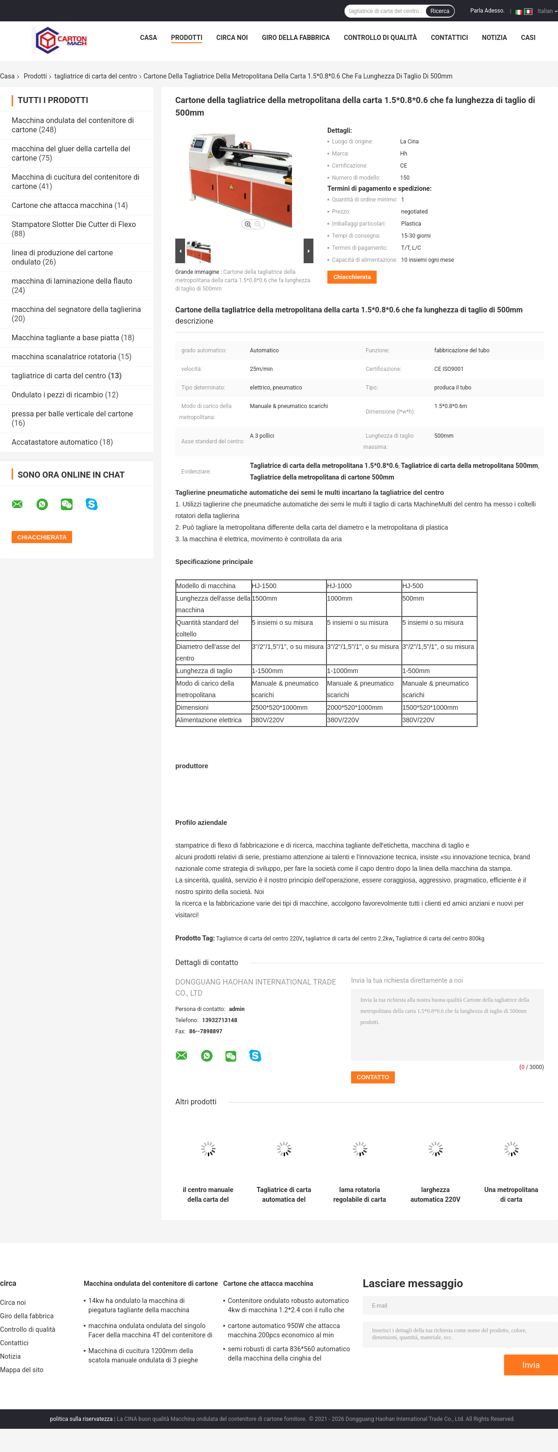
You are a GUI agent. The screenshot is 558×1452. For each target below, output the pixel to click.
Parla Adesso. (488, 10)
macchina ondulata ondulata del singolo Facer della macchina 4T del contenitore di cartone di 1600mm (150, 1332)
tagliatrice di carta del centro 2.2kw (349, 938)
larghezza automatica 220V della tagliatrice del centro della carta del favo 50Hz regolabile (435, 1195)
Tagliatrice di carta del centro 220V (259, 938)
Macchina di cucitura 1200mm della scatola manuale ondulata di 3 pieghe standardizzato (143, 1357)
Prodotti (187, 37)
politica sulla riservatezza (81, 1419)
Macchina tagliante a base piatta (65, 337)
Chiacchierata (352, 276)
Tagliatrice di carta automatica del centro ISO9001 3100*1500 (284, 1195)
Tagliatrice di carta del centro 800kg (440, 938)
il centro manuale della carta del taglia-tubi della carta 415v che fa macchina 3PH (208, 1195)
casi (528, 37)
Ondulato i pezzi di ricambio (57, 394)
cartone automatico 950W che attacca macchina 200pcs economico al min (284, 1330)
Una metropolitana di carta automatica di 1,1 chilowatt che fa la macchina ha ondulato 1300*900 (511, 1195)
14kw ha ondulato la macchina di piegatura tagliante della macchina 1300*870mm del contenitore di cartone (147, 1306)
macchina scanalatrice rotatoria (64, 356)
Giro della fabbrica (296, 37)
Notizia (494, 37)
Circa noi (232, 37)
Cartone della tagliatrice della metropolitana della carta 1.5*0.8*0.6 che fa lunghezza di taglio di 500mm (242, 280)
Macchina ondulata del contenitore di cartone (151, 1283)
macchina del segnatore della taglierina (76, 309)
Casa (148, 37)
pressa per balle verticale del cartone (72, 413)
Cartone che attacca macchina (62, 205)
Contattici (449, 37)
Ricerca (440, 11)
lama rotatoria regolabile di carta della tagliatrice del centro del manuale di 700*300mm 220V (359, 1195)
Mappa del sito (21, 1370)
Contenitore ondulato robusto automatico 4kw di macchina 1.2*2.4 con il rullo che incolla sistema (288, 1306)
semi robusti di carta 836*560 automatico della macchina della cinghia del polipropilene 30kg (289, 1355)
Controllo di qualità (380, 37)
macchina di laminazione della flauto (72, 281)
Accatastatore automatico (55, 442)
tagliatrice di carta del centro (95, 76)
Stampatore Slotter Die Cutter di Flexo (74, 224)
